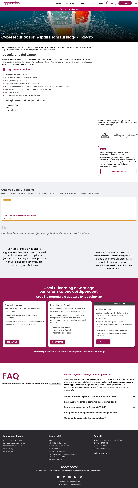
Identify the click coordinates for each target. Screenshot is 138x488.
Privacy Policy (62, 485)
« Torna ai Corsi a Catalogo (69, 9)
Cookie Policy (75, 485)
